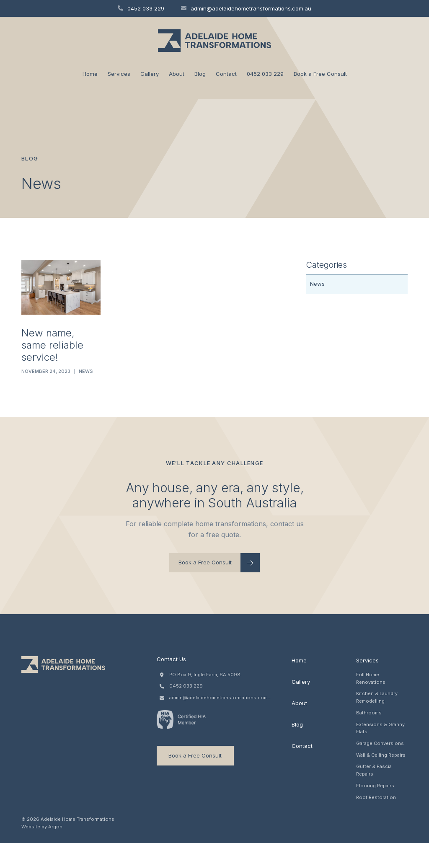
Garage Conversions (380, 743)
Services (119, 73)
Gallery (149, 73)
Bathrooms (369, 713)
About (176, 73)
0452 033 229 (141, 8)
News (86, 371)
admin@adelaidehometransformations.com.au (246, 8)
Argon (55, 827)
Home (90, 73)
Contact (226, 73)
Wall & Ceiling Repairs (381, 755)
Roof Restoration (376, 797)
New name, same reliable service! (52, 345)
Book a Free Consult (320, 73)
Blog (200, 73)
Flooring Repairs (375, 786)
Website (30, 827)
